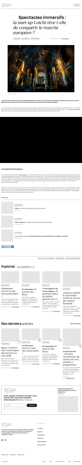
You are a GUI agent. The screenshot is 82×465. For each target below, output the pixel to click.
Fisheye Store (40, 438)
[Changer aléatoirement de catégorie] (25, 267)
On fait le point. (9, 293)
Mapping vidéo (35, 38)
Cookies (69, 461)
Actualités (17, 38)
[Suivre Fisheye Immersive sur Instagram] (5, 440)
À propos (44, 461)
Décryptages (5, 285)
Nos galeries (40, 431)
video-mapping (23, 174)
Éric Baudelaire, (29, 292)
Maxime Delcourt (70, 378)
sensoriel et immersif (75, 109)
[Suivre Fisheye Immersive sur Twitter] (2, 440)
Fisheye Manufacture (42, 441)
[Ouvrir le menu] (77, 5)
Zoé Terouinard (65, 38)
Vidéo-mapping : (33, 222)
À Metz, (30, 208)
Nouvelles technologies (73, 258)
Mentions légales (77, 461)
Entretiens (66, 348)
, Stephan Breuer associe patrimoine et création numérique (41, 236)
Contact (50, 461)
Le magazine (40, 428)
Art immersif (25, 38)
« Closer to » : (71, 298)
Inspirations (18, 205)
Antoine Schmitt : (71, 358)
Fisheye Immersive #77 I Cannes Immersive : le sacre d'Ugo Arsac (68, 390)
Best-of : (10, 351)
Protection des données (60, 461)
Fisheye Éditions (40, 435)
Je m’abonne (32, 405)
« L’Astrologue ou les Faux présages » (50, 294)
